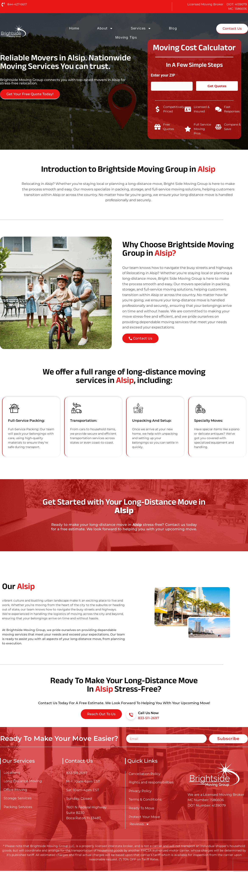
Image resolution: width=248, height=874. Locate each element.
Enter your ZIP (164, 75)
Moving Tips (126, 37)
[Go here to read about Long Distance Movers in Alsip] (26, 31)
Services (141, 28)
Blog (173, 28)
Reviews (139, 824)
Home (74, 28)
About (105, 28)
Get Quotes (217, 86)
